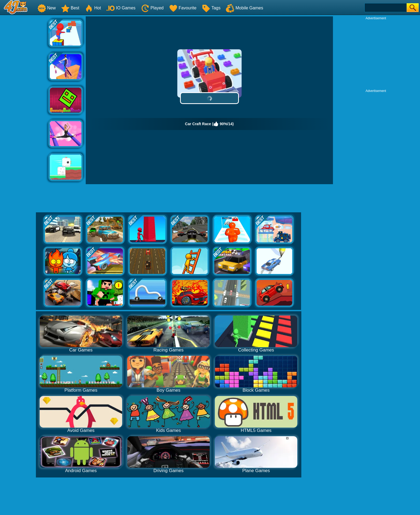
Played (152, 8)
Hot (93, 8)
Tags (211, 8)
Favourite (183, 8)
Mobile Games (244, 8)
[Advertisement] (24, 96)
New (47, 8)
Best (70, 8)
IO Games (121, 8)
